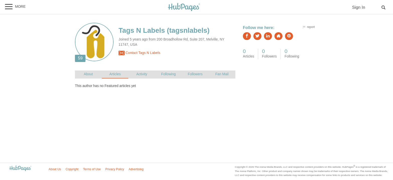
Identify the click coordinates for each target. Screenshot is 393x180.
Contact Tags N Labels (139, 53)
